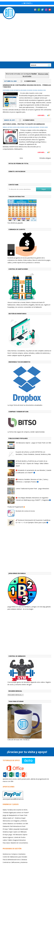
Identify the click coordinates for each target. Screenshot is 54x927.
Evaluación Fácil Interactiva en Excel (14, 826)
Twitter (42, 9)
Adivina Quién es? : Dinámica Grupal (14, 818)
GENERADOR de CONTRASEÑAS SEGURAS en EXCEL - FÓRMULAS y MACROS (27, 86)
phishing (35, 90)
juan (34, 127)
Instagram (46, 9)
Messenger (38, 9)
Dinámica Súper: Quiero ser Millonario (15, 832)
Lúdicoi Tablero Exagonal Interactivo (14, 840)
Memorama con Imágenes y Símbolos (15, 821)
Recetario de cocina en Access (25, 511)
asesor (15, 127)
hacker (11, 90)
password (29, 90)
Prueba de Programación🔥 (16, 507)
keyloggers (24, 90)
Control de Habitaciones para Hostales (15, 857)
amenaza (5, 127)
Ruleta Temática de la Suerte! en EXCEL (15, 810)
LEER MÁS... (41, 115)
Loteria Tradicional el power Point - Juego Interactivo (32, 488)
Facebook (35, 9)
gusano (26, 127)
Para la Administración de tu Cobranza (15, 859)
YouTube (49, 9)
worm (46, 127)
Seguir (44, 189)
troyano (42, 127)
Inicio (21, 158)
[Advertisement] (20, 549)
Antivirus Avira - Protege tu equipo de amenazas (24, 124)
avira (18, 127)
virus (44, 90)
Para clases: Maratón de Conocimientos (15, 843)
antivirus (10, 127)
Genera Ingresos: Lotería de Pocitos (14, 837)
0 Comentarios (30, 81)
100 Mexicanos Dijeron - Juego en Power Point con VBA (33, 443)
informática (17, 90)
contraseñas (6, 90)
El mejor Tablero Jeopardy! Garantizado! (15, 829)
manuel (37, 127)
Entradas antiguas (45, 158)
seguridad (40, 90)
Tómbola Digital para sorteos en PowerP (16, 812)
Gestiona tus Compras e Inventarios (14, 854)
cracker (22, 127)
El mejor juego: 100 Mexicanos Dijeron (15, 835)
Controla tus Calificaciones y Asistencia (15, 862)
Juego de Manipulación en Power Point (15, 815)
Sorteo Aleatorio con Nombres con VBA (15, 823)
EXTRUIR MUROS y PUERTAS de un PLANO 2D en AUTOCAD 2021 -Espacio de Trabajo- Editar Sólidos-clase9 (32, 463)
